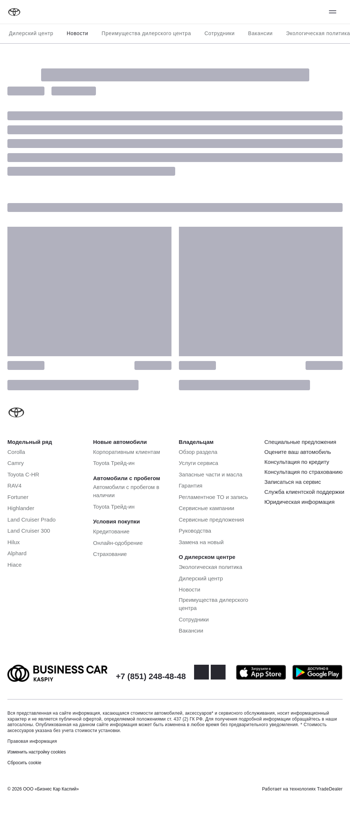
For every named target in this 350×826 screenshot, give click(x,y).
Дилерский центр (31, 33)
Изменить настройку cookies (36, 752)
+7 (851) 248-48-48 (151, 676)
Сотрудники (219, 33)
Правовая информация (32, 741)
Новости (77, 33)
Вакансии (260, 33)
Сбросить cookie (24, 762)
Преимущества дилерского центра (146, 33)
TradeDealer (330, 789)
